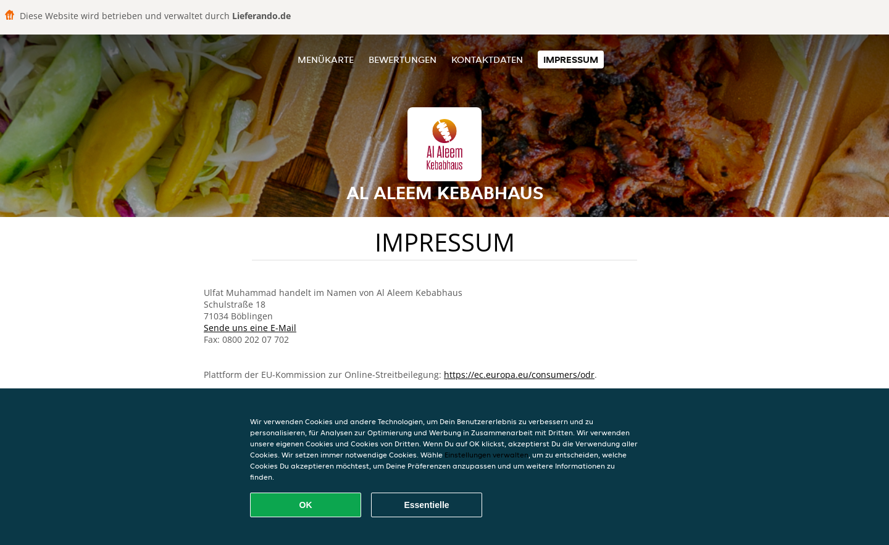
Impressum (570, 59)
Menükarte (326, 59)
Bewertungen (402, 59)
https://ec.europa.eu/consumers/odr (519, 374)
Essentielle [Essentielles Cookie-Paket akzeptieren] (426, 505)
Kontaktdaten (487, 59)
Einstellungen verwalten (486, 454)
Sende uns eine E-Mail (250, 328)
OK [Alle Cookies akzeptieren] (305, 505)
